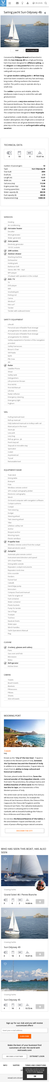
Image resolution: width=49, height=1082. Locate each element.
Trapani (7, 750)
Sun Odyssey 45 (12, 999)
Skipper (16, 1065)
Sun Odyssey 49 (12, 947)
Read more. (40, 1072)
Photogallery (32, 50)
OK (35, 1076)
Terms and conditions (35, 1065)
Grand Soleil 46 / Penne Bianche (20, 894)
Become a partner (14, 1056)
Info (5, 1065)
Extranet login (37, 1056)
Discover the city (24, 831)
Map (17, 50)
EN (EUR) (37, 3)
